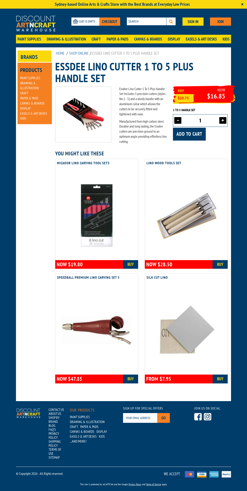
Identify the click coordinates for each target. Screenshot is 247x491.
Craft (96, 39)
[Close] (242, 4)
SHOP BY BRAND (54, 419)
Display (174, 39)
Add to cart (189, 134)
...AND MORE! (78, 441)
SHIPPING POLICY (55, 443)
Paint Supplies (29, 39)
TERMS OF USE (55, 451)
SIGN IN (193, 21)
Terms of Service (153, 484)
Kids (226, 39)
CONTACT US (56, 409)
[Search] (171, 21)
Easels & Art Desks (201, 39)
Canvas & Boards (148, 39)
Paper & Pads (117, 39)
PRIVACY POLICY (54, 435)
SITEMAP (54, 457)
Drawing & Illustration (66, 39)
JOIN (220, 21)
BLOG (52, 425)
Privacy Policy (135, 484)
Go (163, 417)
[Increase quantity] (222, 120)
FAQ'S (52, 429)
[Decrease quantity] (177, 120)
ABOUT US (55, 413)
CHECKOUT (110, 21)
